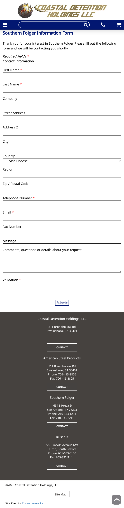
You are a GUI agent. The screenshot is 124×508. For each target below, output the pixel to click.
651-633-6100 (67, 453)
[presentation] (24, 287)
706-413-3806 (67, 374)
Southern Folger (62, 397)
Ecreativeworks (32, 503)
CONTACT (62, 347)
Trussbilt (62, 437)
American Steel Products (62, 358)
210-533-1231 (67, 414)
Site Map (61, 494)
